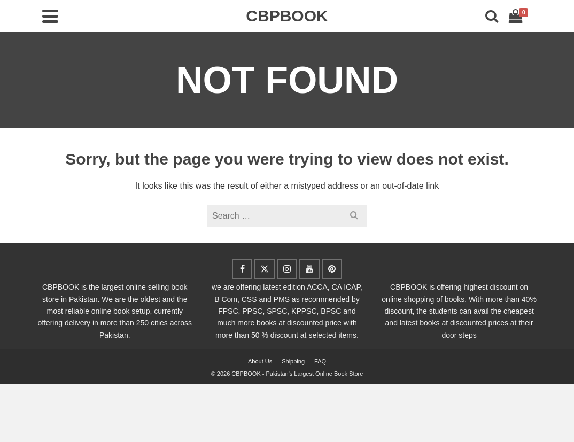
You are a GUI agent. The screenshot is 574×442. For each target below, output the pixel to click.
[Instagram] (287, 269)
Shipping (293, 361)
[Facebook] (242, 269)
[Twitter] (264, 269)
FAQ (320, 361)
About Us (260, 361)
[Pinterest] (332, 269)
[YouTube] (309, 269)
